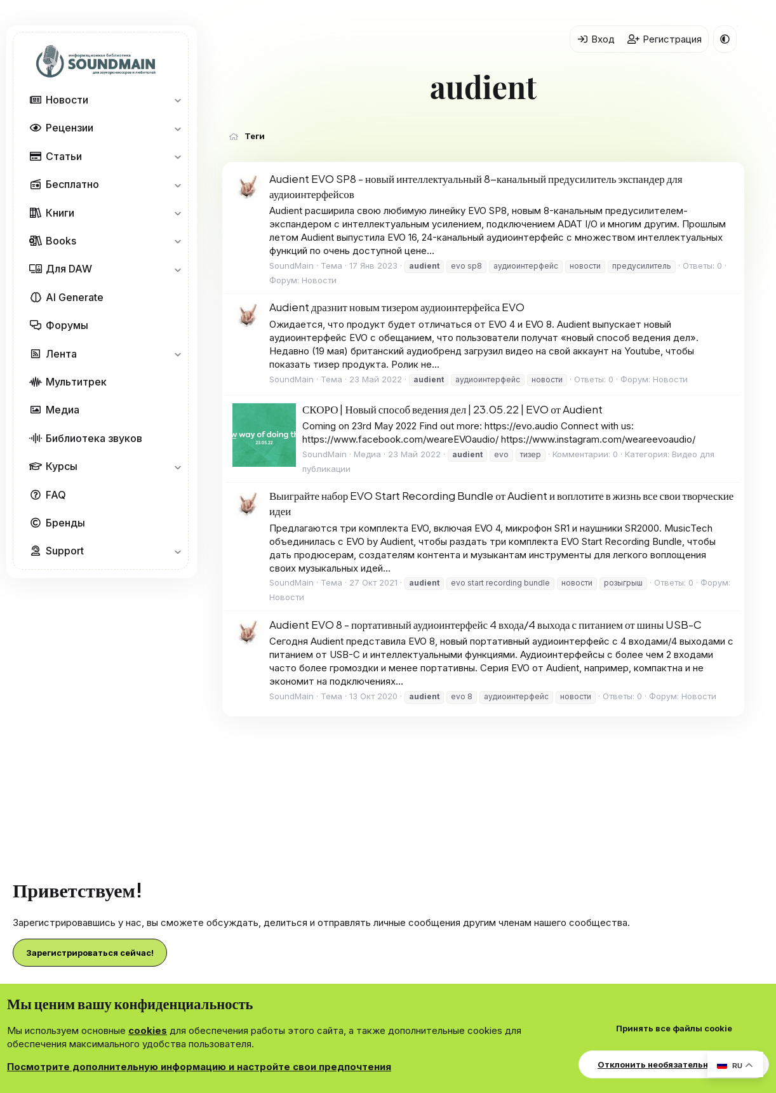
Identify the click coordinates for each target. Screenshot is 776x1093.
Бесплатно (72, 184)
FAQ (56, 494)
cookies (147, 1030)
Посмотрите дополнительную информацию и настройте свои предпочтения (199, 1067)
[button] (177, 99)
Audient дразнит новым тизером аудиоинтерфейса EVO (397, 307)
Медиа (62, 409)
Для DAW (69, 268)
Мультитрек (76, 381)
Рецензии (69, 127)
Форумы (67, 325)
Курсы (61, 466)
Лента (61, 353)
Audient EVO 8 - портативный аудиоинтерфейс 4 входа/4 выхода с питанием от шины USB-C (485, 624)
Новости (67, 99)
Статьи (64, 156)
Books (61, 240)
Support (65, 550)
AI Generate (75, 297)
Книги (60, 212)
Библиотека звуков (94, 438)
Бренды (65, 522)
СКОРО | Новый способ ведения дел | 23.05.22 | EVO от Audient (452, 409)
